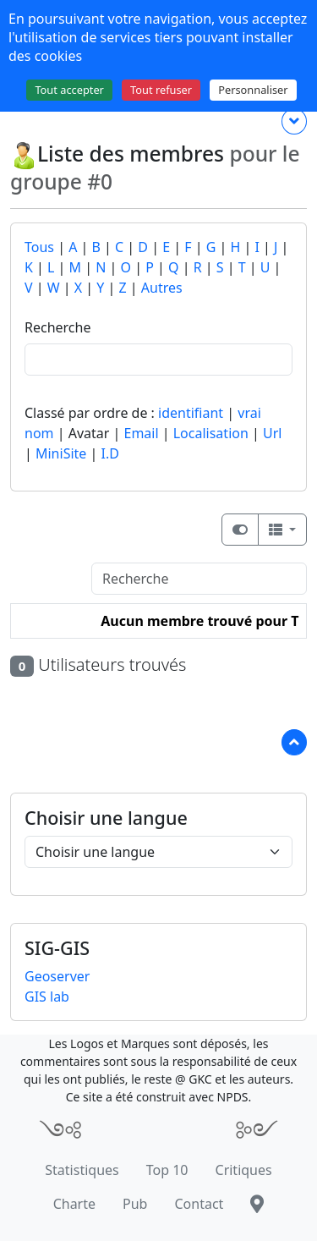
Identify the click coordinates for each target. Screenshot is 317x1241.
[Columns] (282, 529)
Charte (74, 1203)
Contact (198, 1203)
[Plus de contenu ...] (294, 121)
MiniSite (61, 453)
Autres (162, 287)
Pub (135, 1203)
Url (272, 433)
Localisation (211, 433)
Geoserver (57, 976)
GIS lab (47, 996)
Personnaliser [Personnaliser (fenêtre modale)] (252, 89)
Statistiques (81, 1170)
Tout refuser (161, 89)
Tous (39, 247)
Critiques (244, 1170)
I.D (110, 453)
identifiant (190, 413)
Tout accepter (69, 89)
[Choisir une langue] (158, 852)
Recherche (57, 327)
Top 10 (167, 1170)
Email (141, 433)
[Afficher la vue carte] (240, 529)
